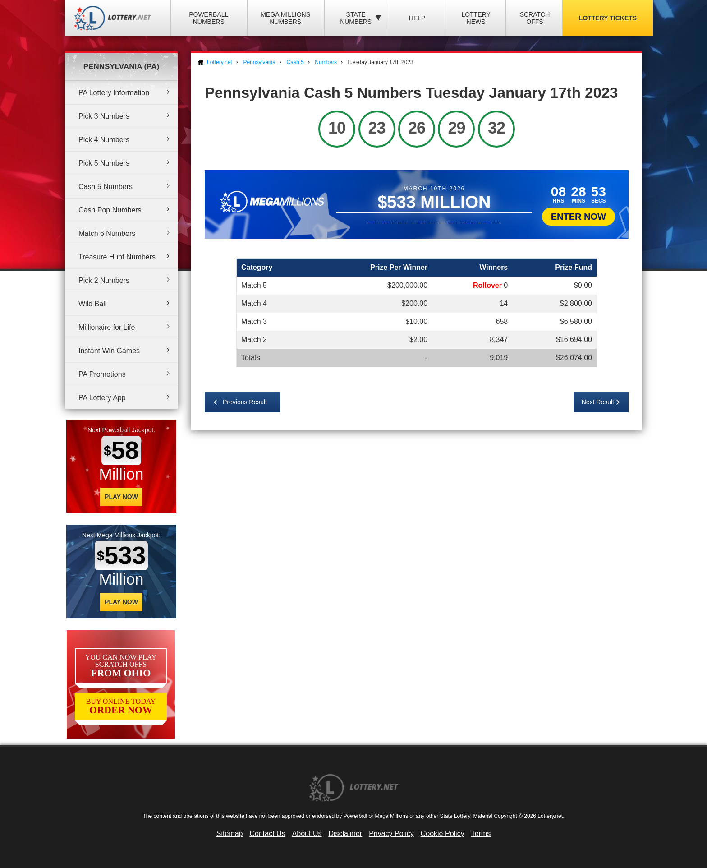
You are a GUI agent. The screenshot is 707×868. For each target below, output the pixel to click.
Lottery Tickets (608, 18)
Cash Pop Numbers (110, 210)
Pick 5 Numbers (103, 163)
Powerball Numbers (208, 18)
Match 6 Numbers (106, 233)
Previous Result (245, 402)
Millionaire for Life (106, 327)
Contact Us (267, 833)
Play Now (121, 496)
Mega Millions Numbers (285, 18)
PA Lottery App (102, 398)
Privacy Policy (391, 833)
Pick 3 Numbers (103, 116)
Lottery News (475, 18)
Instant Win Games (109, 351)
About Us (307, 833)
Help (417, 18)
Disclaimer (345, 833)
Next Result (598, 402)
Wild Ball (92, 304)
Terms (481, 833)
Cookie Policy (442, 833)
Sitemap (229, 833)
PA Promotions (102, 374)
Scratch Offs (535, 18)
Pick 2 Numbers (103, 280)
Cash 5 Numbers (105, 186)
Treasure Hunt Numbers (117, 257)
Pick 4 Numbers (103, 139)
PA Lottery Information (113, 93)
